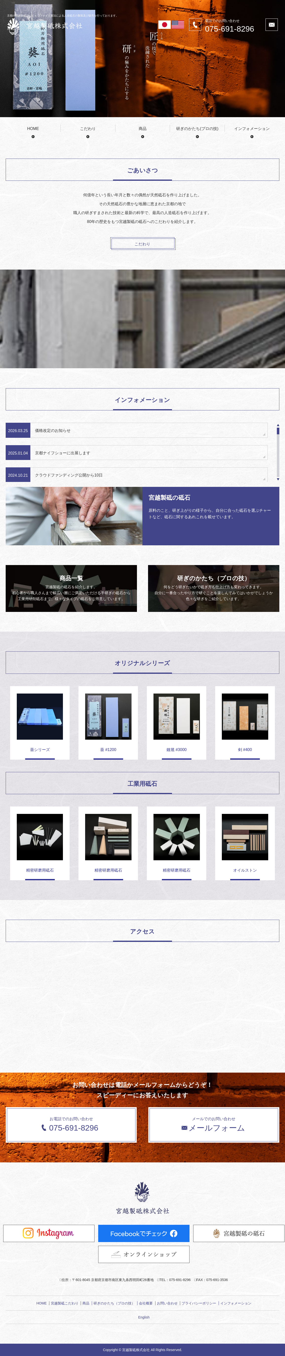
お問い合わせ (167, 1303)
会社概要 (146, 1303)
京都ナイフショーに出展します (62, 453)
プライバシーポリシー (199, 1303)
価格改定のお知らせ (53, 430)
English (144, 1317)
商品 (143, 129)
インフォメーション (252, 129)
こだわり (88, 129)
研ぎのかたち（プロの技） (114, 1303)
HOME (33, 129)
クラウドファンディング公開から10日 (69, 475)
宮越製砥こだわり (64, 1303)
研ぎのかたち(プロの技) (197, 129)
